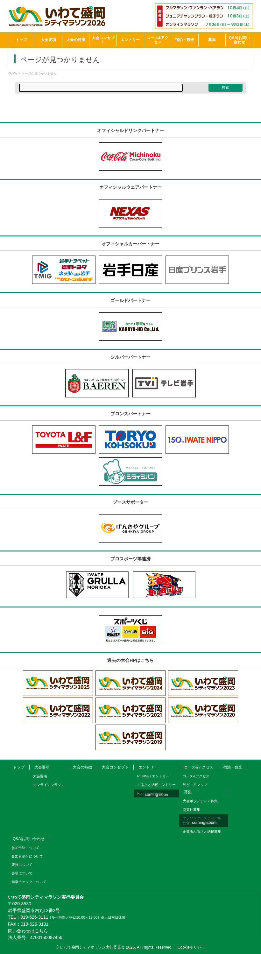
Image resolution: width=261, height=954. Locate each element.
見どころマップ (195, 785)
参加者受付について (27, 856)
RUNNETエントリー (153, 776)
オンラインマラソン (49, 785)
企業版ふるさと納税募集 (202, 831)
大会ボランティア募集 (200, 801)
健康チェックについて (28, 882)
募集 (188, 792)
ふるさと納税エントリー (156, 785)
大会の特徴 (82, 767)
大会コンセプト (115, 767)
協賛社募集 (191, 809)
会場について (21, 873)
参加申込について (25, 848)
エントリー (148, 767)
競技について (21, 864)
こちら (41, 930)
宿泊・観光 (232, 767)
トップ (19, 767)
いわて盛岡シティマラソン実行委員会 (97, 947)
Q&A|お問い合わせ (29, 839)
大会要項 (42, 767)
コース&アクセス (198, 767)
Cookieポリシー (191, 947)
